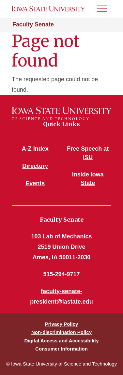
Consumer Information (61, 349)
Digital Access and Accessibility (61, 340)
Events (35, 183)
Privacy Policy (61, 324)
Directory (35, 166)
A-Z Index (35, 148)
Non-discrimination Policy (61, 332)
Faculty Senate (33, 24)
